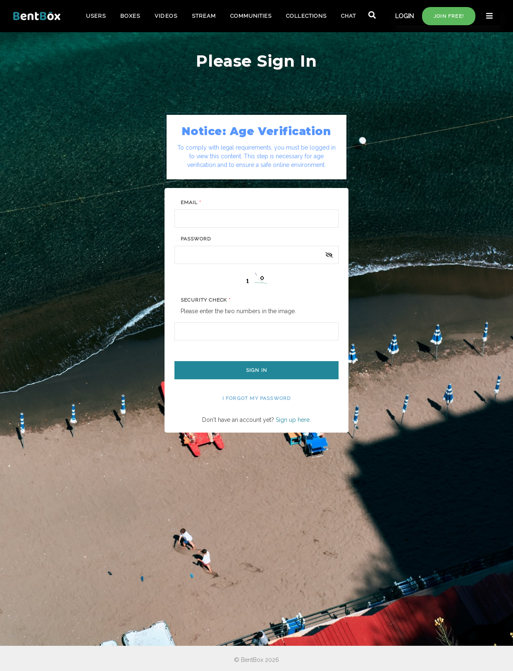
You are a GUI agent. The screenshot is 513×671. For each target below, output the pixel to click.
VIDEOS (166, 16)
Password (196, 239)
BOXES (130, 16)
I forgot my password (256, 398)
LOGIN (404, 16)
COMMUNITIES (251, 16)
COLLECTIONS (306, 16)
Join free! (449, 16)
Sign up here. (293, 419)
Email (191, 202)
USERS (96, 16)
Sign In (256, 370)
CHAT (348, 16)
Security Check (206, 300)
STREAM (204, 16)
